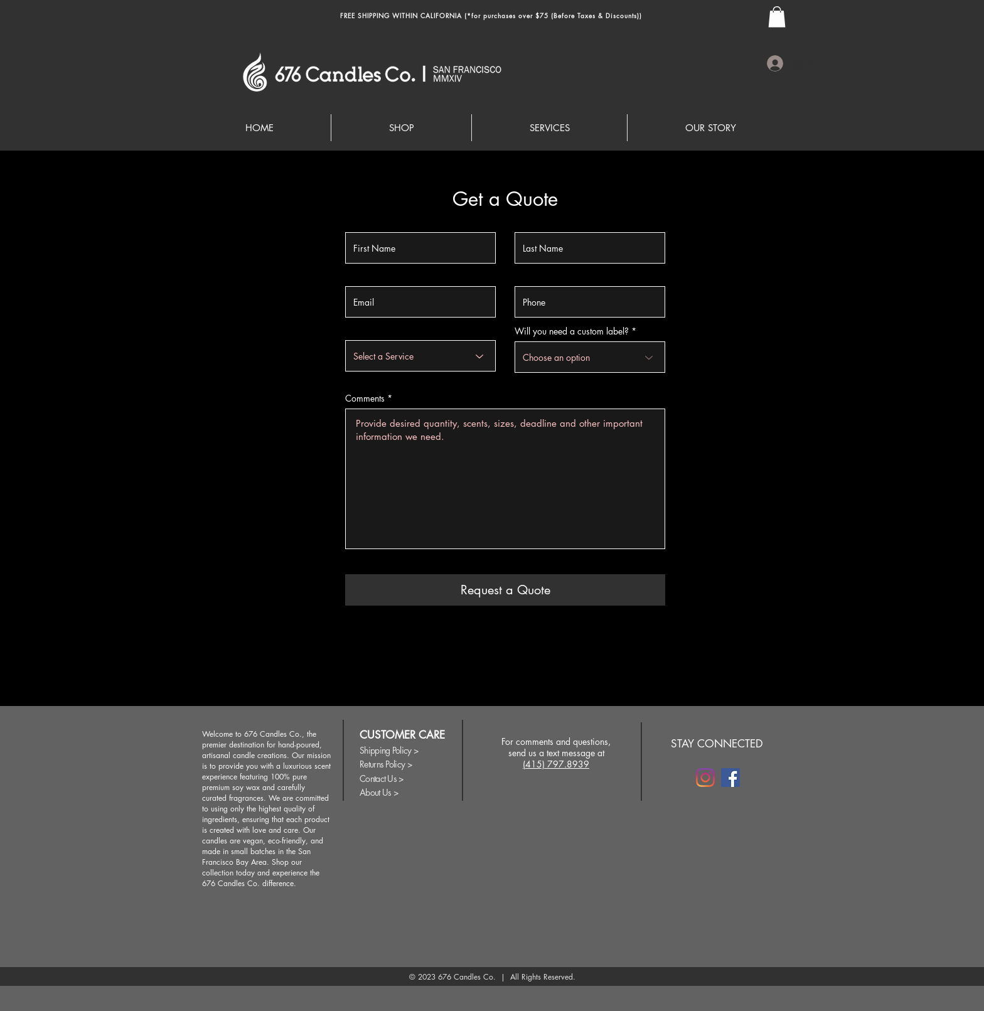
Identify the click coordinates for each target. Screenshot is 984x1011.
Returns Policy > (386, 764)
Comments (365, 398)
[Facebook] (730, 777)
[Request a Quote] (505, 590)
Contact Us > (382, 778)
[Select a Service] (420, 356)
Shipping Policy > (389, 750)
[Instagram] (705, 777)
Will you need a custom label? (572, 331)
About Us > (379, 792)
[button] (777, 16)
